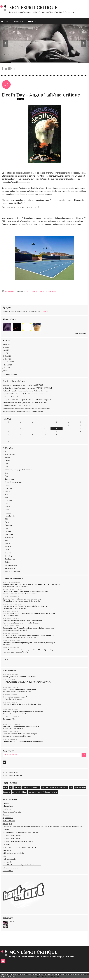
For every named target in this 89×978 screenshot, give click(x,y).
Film (6, 476)
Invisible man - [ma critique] (31, 621)
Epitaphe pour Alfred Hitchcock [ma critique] (38, 643)
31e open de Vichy (9, 400)
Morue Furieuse (9, 635)
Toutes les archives (10, 374)
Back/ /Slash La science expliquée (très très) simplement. (22, 865)
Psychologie (9, 537)
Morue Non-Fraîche (10, 650)
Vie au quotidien (10, 568)
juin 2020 (6, 371)
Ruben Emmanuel (8, 403)
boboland (6, 792)
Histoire (7, 485)
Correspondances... (39, 394)
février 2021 (7, 356)
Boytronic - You (9, 719)
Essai (6, 473)
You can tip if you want (12, 571)
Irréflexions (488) (8, 397)
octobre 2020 (7, 365)
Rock (6, 540)
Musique (8, 513)
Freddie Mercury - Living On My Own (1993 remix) (41, 584)
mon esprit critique (19, 792)
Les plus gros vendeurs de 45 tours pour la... (17, 385)
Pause (7, 522)
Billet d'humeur (10, 454)
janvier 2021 (7, 359)
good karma (7, 809)
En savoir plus (11, 976)
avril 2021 (6, 353)
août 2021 (6, 344)
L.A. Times (6, 844)
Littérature (8, 500)
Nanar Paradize (10, 516)
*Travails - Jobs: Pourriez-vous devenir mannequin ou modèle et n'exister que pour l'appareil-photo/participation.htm (42, 827)
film (71, 787)
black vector (7, 850)
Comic (7, 464)
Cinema (7, 460)
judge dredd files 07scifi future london (54, 787)
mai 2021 (6, 350)
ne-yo (5, 787)
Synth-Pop (8, 556)
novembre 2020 (8, 362)
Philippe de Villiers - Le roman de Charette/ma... (22, 704)
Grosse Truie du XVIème (13, 482)
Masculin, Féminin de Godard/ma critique (20, 734)
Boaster (7, 457)
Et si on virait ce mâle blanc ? (15, 697)
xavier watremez (80, 787)
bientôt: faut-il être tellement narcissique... (20, 677)
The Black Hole (10, 559)
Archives (18, 21)
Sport (7, 550)
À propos (32, 21)
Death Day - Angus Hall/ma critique (41, 95)
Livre (6, 504)
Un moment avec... (11, 565)
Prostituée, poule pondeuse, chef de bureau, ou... (35, 628)
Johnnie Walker (8, 871)
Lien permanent (8, 291)
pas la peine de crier (9, 859)
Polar (7, 528)
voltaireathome (8, 806)
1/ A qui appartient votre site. (13, 835)
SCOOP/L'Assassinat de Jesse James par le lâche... (30, 591)
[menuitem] (6, 21)
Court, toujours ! (22, 397)
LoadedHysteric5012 (10, 584)
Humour (7, 491)
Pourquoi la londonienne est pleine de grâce (21, 726)
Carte (5, 659)
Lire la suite (43, 311)
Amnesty (6, 829)
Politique (8, 531)
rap (11, 787)
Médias (7, 507)
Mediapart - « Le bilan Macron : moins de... (17, 391)
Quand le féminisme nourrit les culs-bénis (20, 689)
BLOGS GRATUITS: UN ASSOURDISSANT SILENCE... (21, 847)
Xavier (5, 591)
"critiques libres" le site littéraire (13, 853)
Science (7, 544)
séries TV (8, 547)
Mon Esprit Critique (33, 7)
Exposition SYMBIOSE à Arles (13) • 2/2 (16, 394)
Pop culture (9, 534)
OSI (6, 519)
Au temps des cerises (41, 391)
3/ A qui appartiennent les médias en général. (18, 841)
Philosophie (9, 525)
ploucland (17, 787)
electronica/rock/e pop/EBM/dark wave (18, 470)
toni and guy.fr (7, 824)
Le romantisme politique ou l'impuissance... (17, 411)
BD (6, 451)
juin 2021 (6, 347)
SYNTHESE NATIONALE (44, 388)
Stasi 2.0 (8, 553)
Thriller (7, 562)
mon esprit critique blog (31, 787)
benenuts (6, 803)
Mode (7, 510)
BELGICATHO (28, 405)
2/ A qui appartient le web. (12, 838)
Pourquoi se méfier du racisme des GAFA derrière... (23, 712)
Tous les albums (80, 333)
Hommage (8, 488)
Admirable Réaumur (10, 643)
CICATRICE (39, 385)
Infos (6, 494)
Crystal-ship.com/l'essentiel (12, 812)
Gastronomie (9, 479)
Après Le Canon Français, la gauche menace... (18, 388)
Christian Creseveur (43, 409)
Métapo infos (38, 411)
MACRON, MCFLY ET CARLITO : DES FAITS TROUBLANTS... (27, 682)
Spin (4, 856)
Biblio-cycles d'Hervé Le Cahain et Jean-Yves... (32, 403)
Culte (7, 467)
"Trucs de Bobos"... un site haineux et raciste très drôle (21, 832)
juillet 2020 (6, 368)
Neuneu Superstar (9, 621)
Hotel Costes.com (9, 821)
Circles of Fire (8, 628)
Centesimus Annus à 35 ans (12, 405)
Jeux (6, 497)
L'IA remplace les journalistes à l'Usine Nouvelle (18, 409)
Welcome (6, 815)
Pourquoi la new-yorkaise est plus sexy (26, 599)
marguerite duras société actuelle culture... (43, 792)
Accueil (5, 21)
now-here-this (7, 862)
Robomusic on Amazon (10, 868)
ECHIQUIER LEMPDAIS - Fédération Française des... (35, 400)
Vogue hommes (8, 818)
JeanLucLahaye (8, 606)
